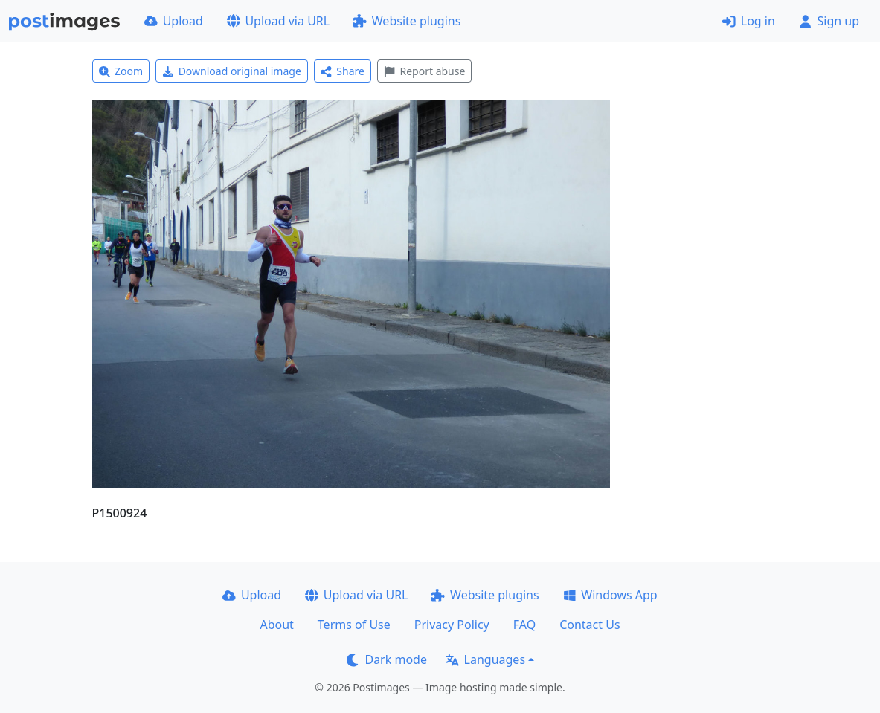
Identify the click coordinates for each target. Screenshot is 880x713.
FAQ (524, 624)
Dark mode (387, 659)
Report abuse (424, 71)
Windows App (610, 595)
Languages (485, 659)
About (276, 624)
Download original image (231, 71)
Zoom (121, 71)
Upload (173, 21)
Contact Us (589, 624)
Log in (748, 21)
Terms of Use (354, 624)
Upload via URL (278, 21)
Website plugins (406, 21)
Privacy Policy (451, 624)
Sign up (829, 21)
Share (342, 71)
